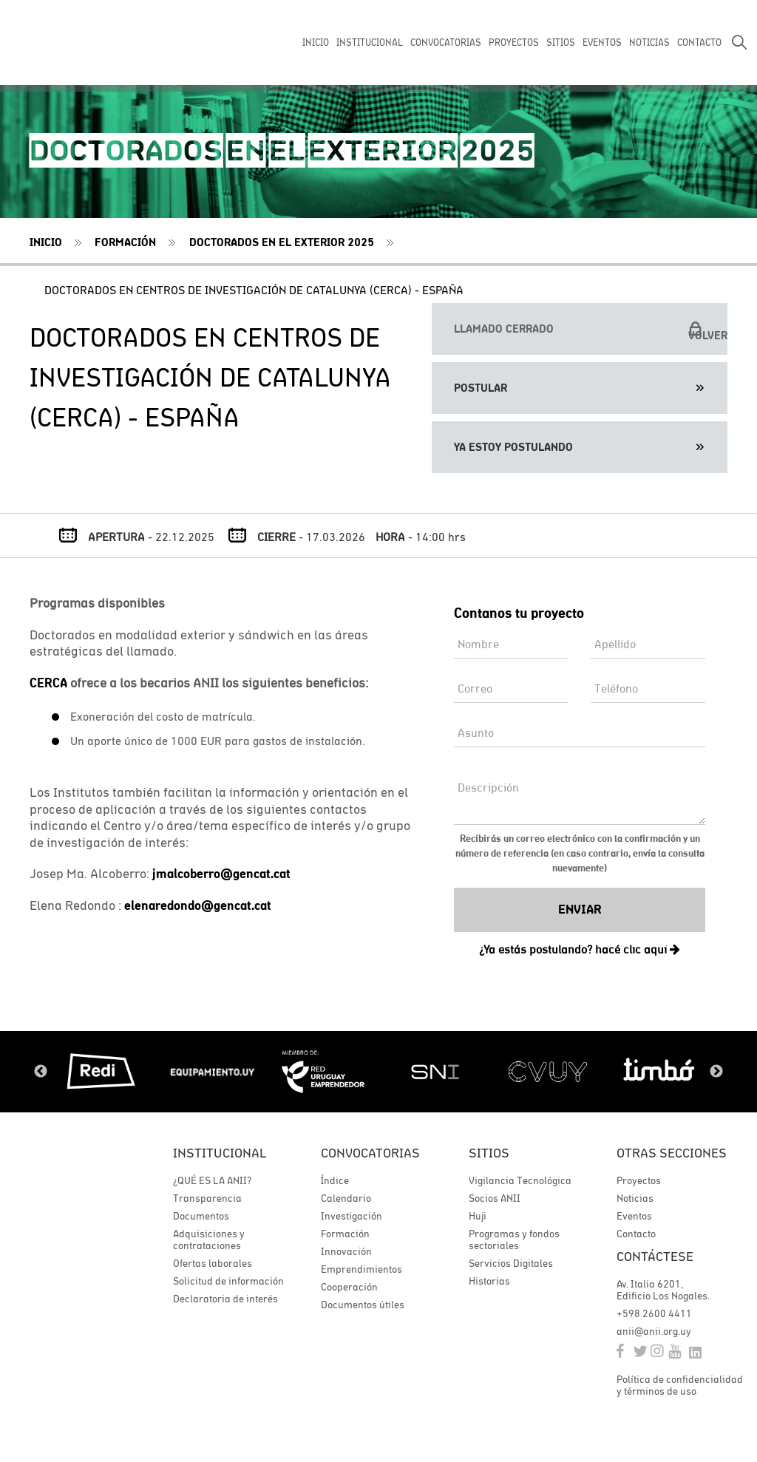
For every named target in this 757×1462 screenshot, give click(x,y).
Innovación (346, 1251)
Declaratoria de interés (225, 1299)
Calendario (346, 1198)
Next (716, 1071)
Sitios (489, 1152)
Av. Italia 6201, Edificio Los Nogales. (663, 1290)
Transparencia (207, 1198)
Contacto (636, 1234)
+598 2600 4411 (654, 1313)
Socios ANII (494, 1198)
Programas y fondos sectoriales (514, 1239)
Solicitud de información (228, 1281)
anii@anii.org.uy (654, 1331)
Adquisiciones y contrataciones (209, 1239)
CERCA (48, 683)
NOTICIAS (649, 42)
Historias (489, 1281)
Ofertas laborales (212, 1263)
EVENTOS (602, 42)
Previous (40, 1071)
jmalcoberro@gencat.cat (221, 874)
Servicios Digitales (511, 1263)
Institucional (220, 1152)
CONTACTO (699, 42)
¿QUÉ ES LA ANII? (212, 1180)
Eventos (634, 1216)
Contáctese (655, 1256)
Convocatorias (370, 1152)
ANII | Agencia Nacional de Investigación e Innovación (77, 42)
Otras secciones (672, 1152)
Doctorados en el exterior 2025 (281, 242)
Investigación (351, 1216)
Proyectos (639, 1180)
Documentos (201, 1216)
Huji (477, 1216)
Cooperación (349, 1287)
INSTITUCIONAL (369, 42)
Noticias (635, 1198)
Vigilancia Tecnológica (520, 1180)
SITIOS (560, 42)
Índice (335, 1180)
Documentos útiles (362, 1304)
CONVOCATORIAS (445, 42)
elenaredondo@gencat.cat (197, 905)
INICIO (315, 42)
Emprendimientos (361, 1269)
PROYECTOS (514, 42)
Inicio (46, 242)
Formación (125, 242)
